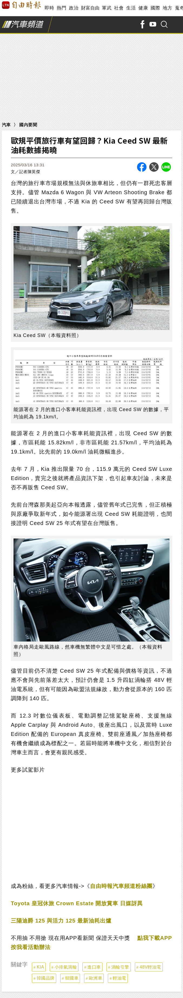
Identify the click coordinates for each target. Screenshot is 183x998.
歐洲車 (95, 978)
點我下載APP (154, 938)
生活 (131, 8)
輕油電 (119, 978)
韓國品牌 (46, 978)
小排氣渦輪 (66, 967)
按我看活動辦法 (31, 947)
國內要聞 (28, 125)
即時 (49, 8)
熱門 (61, 8)
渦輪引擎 (120, 967)
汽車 (6, 125)
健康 (143, 8)
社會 (119, 8)
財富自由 (90, 8)
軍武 (106, 8)
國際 (155, 8)
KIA (40, 967)
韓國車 (72, 978)
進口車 (94, 967)
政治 (73, 8)
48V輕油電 (150, 967)
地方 (167, 8)
